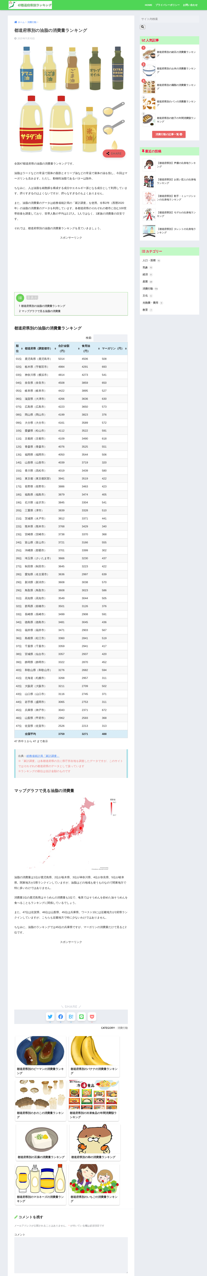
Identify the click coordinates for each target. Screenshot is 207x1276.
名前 (18, 1220)
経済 (148, 275)
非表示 (32, 297)
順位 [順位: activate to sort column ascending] (17, 349)
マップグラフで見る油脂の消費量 (40, 311)
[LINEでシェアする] (83, 1017)
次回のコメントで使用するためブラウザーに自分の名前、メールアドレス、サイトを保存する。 (70, 1265)
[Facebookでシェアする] (59, 1017)
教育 (148, 311)
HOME (148, 5)
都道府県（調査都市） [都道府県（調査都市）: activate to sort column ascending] (38, 348)
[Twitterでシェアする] (47, 1017)
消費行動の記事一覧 (169, 134)
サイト (18, 1250)
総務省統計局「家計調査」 (43, 756)
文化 (148, 297)
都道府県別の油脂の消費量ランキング (42, 306)
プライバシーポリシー (167, 5)
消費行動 (122, 1029)
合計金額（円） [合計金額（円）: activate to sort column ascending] (63, 349)
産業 (148, 283)
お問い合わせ (190, 5)
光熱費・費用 (153, 304)
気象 (148, 268)
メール (19, 1235)
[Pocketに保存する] (95, 1017)
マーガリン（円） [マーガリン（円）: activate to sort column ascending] (113, 348)
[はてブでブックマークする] (71, 1017)
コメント (19, 1176)
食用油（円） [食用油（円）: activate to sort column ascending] (86, 349)
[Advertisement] (71, 263)
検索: (107, 338)
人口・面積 (152, 261)
